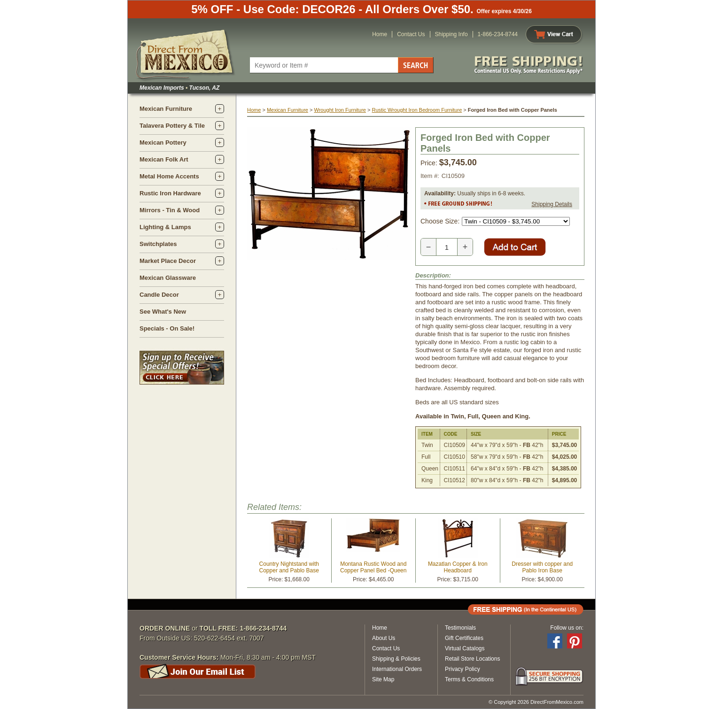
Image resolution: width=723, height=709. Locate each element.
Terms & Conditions (469, 679)
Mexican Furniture (166, 108)
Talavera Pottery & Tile (172, 125)
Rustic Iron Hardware (170, 193)
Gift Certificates (464, 638)
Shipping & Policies (396, 658)
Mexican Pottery (163, 142)
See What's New (163, 311)
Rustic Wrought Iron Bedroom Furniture (417, 110)
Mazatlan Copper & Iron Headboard (458, 567)
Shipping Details (551, 204)
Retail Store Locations (472, 658)
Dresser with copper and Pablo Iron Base (542, 567)
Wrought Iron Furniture (339, 110)
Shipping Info (451, 34)
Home (379, 34)
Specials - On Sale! (167, 328)
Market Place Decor (168, 260)
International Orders (397, 669)
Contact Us (411, 34)
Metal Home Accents (169, 176)
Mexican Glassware (168, 277)
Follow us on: (566, 627)
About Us (383, 638)
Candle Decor (159, 294)
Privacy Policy (462, 669)
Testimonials (460, 627)
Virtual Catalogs (465, 648)
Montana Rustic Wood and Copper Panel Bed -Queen (373, 567)
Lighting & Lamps (165, 227)
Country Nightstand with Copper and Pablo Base (289, 567)
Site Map (383, 679)
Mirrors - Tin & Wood (170, 210)
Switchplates (158, 243)
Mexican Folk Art (164, 159)
